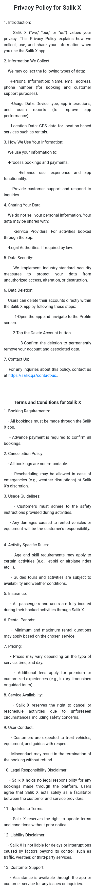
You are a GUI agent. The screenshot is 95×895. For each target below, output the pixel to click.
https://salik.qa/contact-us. (32, 375)
